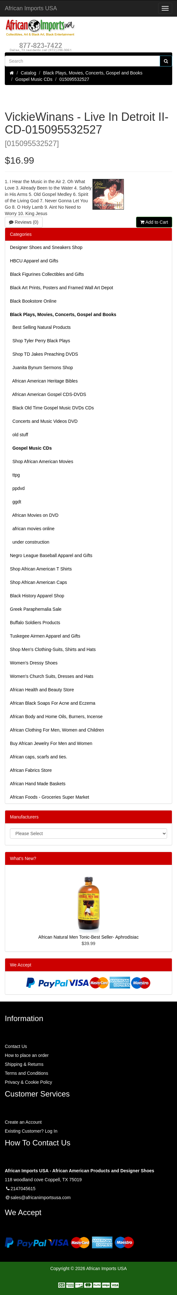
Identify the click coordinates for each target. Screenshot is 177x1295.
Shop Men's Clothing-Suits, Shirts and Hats (53, 649)
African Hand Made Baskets (38, 783)
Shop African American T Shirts (41, 568)
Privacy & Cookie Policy (28, 1082)
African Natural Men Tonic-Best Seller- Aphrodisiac (88, 937)
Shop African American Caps (38, 582)
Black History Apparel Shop (37, 595)
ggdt (15, 501)
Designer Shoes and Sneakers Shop (46, 247)
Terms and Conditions (26, 1073)
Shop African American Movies (41, 461)
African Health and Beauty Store (42, 689)
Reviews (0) (23, 222)
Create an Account (23, 1122)
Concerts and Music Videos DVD (43, 421)
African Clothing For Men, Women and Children (57, 730)
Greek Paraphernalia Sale (35, 609)
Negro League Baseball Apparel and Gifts (51, 555)
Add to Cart (154, 222)
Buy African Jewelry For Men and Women (51, 743)
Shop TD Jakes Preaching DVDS (44, 354)
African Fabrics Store (31, 770)
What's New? (23, 858)
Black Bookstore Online (33, 301)
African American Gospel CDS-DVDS (48, 394)
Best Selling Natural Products (40, 327)
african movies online (32, 528)
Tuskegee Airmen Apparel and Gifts (45, 636)
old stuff (19, 434)
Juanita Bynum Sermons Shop (41, 367)
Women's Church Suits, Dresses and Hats (51, 676)
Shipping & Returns (24, 1064)
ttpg (15, 474)
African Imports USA (31, 8)
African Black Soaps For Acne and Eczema (52, 703)
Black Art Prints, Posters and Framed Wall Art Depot (61, 287)
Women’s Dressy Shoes (34, 662)
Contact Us (16, 1046)
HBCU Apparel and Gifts (34, 260)
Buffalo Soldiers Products (35, 622)
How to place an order (27, 1055)
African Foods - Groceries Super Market (49, 797)
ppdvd (17, 488)
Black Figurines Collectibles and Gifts (47, 274)
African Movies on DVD (34, 515)
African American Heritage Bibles (44, 381)
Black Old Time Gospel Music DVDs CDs (52, 407)
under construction (29, 542)
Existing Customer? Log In (31, 1131)
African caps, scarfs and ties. (38, 756)
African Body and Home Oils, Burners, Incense (56, 716)
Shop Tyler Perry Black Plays (40, 340)
